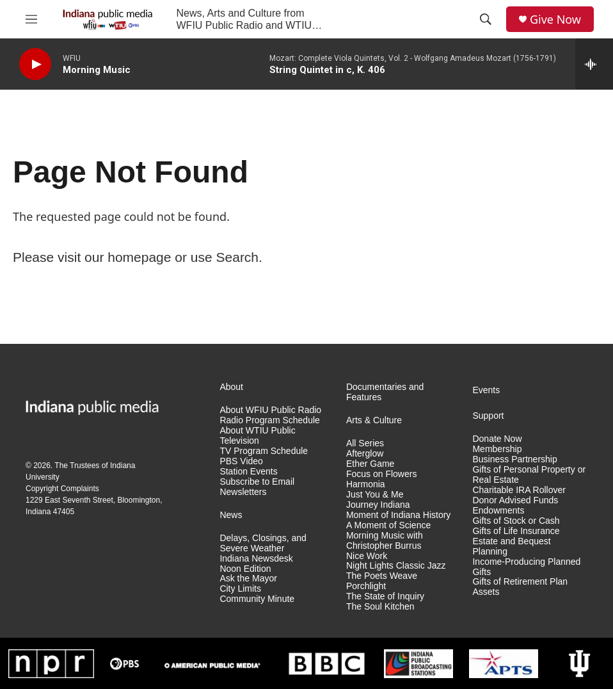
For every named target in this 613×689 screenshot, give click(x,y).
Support (488, 416)
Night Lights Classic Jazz (396, 566)
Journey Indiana (378, 505)
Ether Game (370, 464)
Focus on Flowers (381, 474)
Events (486, 390)
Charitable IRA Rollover (519, 490)
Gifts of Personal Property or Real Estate (528, 475)
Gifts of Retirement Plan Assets (520, 587)
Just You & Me (375, 494)
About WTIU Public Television (257, 436)
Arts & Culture (374, 420)
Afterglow (364, 453)
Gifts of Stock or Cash (515, 521)
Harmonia (365, 484)
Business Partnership (514, 459)
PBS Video (240, 461)
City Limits (240, 589)
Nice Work (366, 556)
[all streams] (594, 64)
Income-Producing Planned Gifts (526, 567)
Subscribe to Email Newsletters (256, 487)
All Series (365, 443)
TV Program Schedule (263, 451)
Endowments (498, 510)
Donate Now (496, 439)
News (230, 515)
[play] (35, 64)
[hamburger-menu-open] (31, 19)
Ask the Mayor (247, 578)
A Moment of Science (388, 525)
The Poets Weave (381, 576)
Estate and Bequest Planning (511, 546)
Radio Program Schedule (269, 420)
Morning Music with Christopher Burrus (384, 541)
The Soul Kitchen (380, 607)
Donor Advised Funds (515, 500)
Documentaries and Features (385, 392)
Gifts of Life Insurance (515, 531)
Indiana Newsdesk (255, 558)
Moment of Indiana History (398, 515)
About (231, 387)
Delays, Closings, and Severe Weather (262, 543)
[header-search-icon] (486, 19)
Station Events (248, 471)
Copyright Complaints (62, 488)
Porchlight (366, 586)
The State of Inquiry (385, 596)
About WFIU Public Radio (270, 410)
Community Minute (256, 599)
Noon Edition (245, 569)
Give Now (555, 19)
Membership (496, 449)
